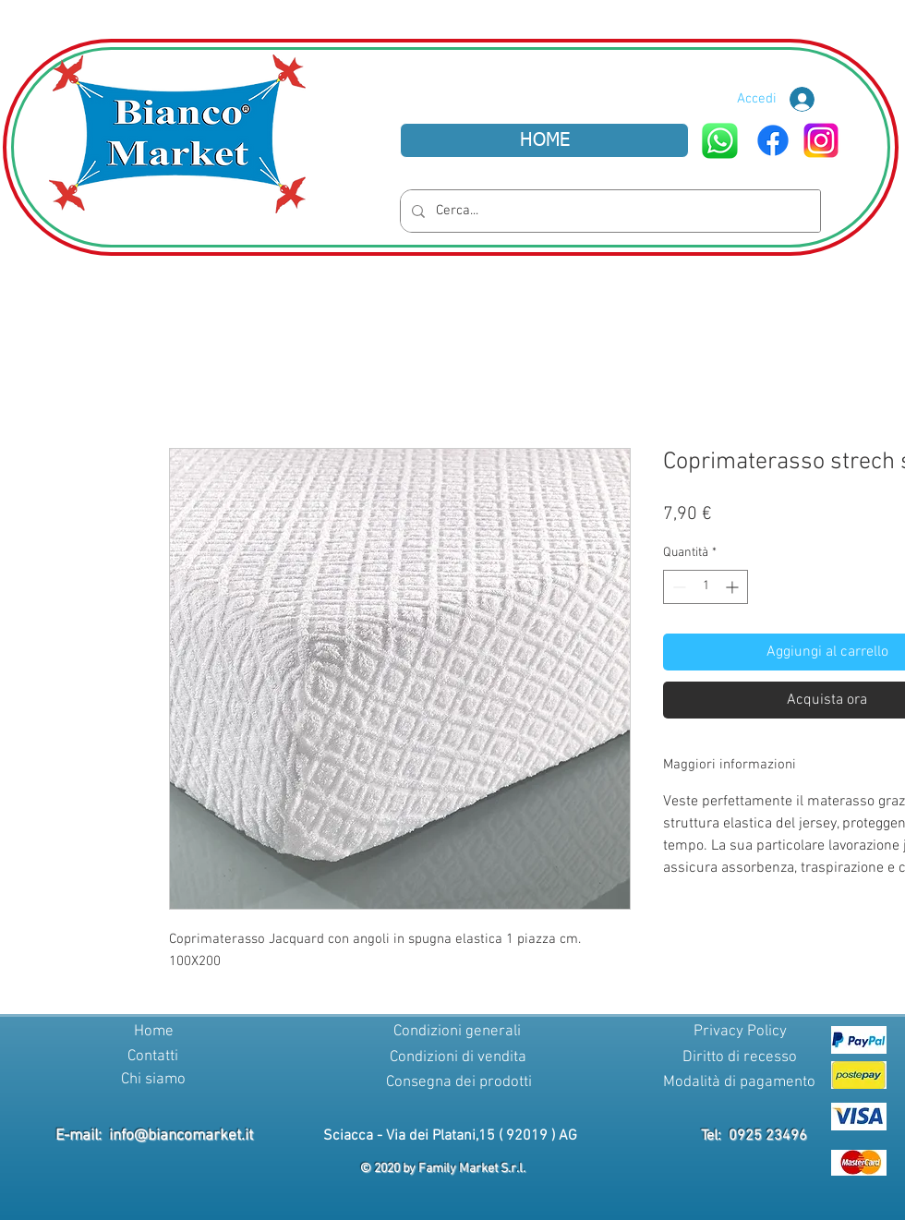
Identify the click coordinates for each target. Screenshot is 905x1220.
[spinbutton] (705, 587)
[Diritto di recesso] (739, 1058)
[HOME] (544, 140)
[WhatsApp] (720, 141)
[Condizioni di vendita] (458, 1058)
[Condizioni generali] (457, 1032)
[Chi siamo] (153, 1080)
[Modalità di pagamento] (739, 1083)
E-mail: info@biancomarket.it (154, 1136)
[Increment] (733, 587)
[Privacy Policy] (739, 1032)
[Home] (153, 1032)
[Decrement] (677, 587)
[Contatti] (152, 1057)
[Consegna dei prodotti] (458, 1083)
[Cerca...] (608, 211)
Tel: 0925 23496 (754, 1136)
